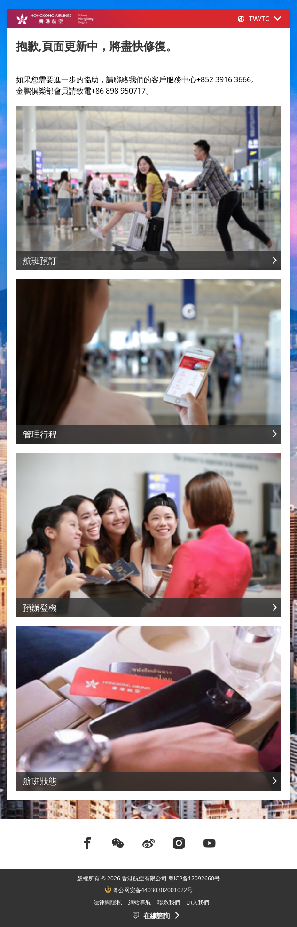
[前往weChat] (118, 842)
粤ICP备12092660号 (194, 878)
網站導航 (139, 902)
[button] (259, 18)
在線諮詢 (156, 915)
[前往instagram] (179, 842)
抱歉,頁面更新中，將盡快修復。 (96, 46)
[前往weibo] (148, 842)
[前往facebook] (87, 842)
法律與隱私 (108, 902)
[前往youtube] (209, 842)
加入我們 (198, 902)
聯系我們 (168, 902)
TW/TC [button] (259, 18)
